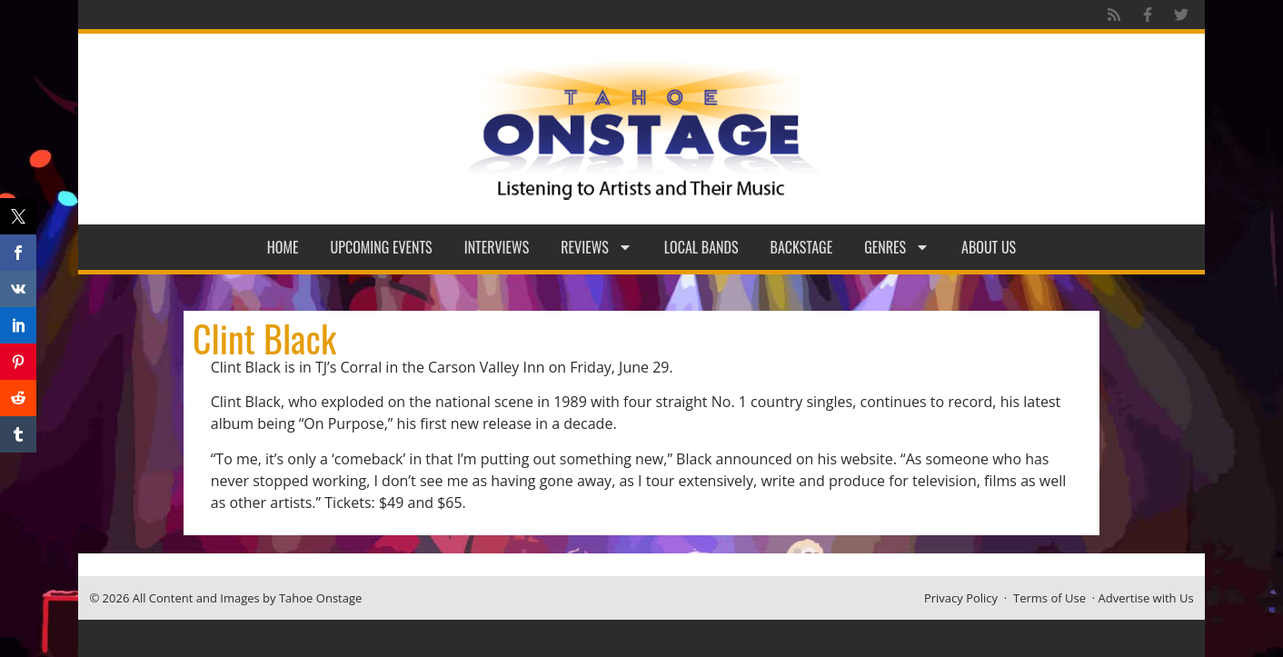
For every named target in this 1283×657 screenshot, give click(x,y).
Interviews (497, 247)
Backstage (802, 247)
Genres (897, 247)
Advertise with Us (1146, 598)
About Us (988, 247)
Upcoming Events (382, 247)
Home (283, 247)
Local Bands (701, 247)
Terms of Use (1049, 598)
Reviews (596, 247)
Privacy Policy (961, 598)
